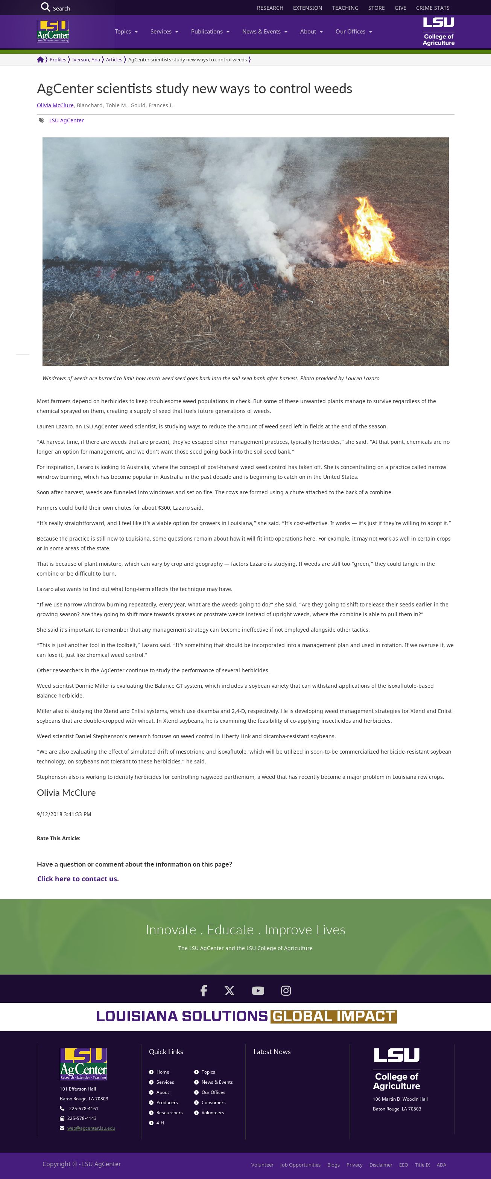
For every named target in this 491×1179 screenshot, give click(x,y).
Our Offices (354, 31)
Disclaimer (380, 1164)
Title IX (422, 1164)
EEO (403, 1164)
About (311, 31)
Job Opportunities (300, 1164)
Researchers (166, 1112)
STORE (376, 7)
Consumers (210, 1102)
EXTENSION (307, 7)
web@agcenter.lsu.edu (91, 1128)
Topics (126, 31)
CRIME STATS (433, 7)
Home (159, 1072)
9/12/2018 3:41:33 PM (64, 814)
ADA (441, 1164)
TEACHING (345, 7)
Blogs (333, 1164)
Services (164, 31)
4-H (156, 1123)
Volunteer (262, 1164)
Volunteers (209, 1112)
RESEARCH (270, 7)
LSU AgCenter (66, 120)
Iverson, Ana (86, 59)
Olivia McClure (55, 105)
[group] (61, 120)
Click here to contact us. (78, 878)
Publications (210, 31)
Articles (114, 59)
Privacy (355, 1164)
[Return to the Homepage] (40, 60)
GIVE (400, 7)
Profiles (58, 59)
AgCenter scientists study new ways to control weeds (187, 59)
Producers (163, 1102)
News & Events (264, 31)
